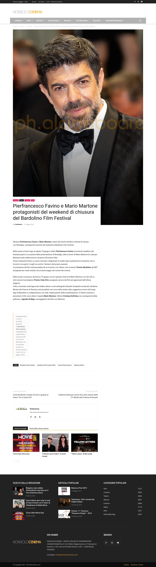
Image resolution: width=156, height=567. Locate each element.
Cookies (126, 565)
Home (15, 26)
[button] (140, 21)
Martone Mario (79, 365)
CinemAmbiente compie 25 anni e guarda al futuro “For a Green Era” (30, 396)
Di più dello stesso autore (39, 428)
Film (33, 200)
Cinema (21, 26)
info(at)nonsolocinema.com (67, 555)
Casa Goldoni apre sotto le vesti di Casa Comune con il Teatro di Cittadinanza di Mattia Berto (38, 502)
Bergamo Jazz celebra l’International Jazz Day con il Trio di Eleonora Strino (37, 490)
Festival (29, 26)
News (21, 200)
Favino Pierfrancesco (65, 365)
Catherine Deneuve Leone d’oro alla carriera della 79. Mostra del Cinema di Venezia (78, 396)
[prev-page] (14, 461)
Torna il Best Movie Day (21, 454)
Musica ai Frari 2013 (79, 488)
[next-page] (18, 461)
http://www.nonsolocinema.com (39, 412)
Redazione (18, 224)
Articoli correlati (20, 428)
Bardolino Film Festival (27, 365)
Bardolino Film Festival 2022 (46, 365)
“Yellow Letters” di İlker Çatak (81, 454)
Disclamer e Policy (137, 565)
